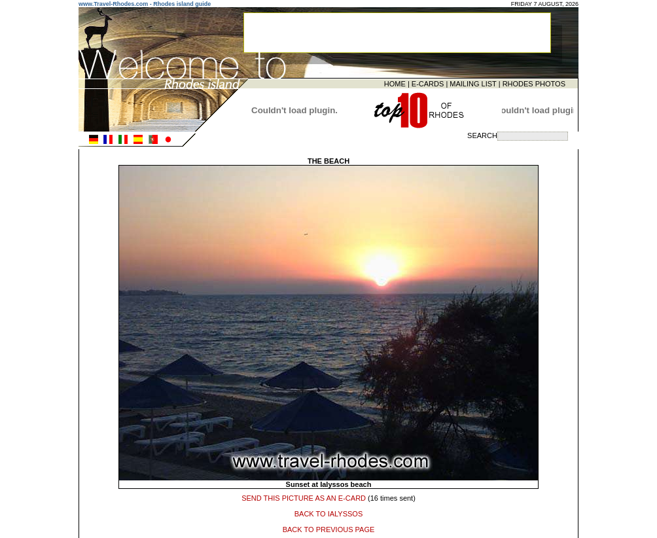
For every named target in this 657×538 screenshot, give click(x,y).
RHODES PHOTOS (534, 83)
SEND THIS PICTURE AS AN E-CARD (303, 496)
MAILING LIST (473, 83)
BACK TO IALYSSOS (328, 512)
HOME (395, 83)
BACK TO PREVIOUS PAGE (329, 527)
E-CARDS (428, 83)
